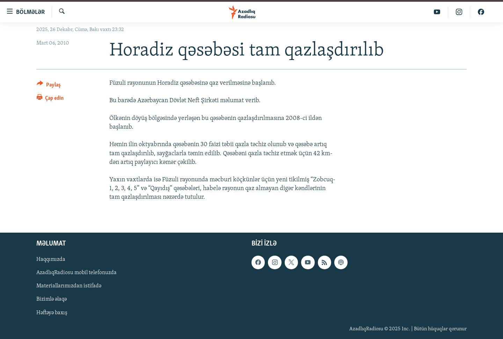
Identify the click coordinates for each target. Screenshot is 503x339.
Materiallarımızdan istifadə (68, 286)
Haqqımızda (50, 259)
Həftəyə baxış (51, 312)
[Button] (49, 86)
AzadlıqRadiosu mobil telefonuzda (76, 273)
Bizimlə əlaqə (51, 299)
